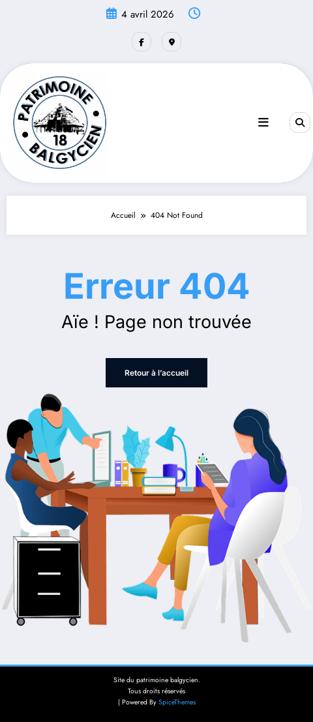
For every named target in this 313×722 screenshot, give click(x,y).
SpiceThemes (177, 702)
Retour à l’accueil (156, 373)
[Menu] (263, 122)
